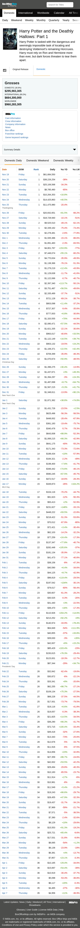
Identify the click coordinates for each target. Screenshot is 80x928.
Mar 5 (5, 727)
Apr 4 (4, 878)
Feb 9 (5, 603)
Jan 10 (5, 448)
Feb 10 (5, 608)
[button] (76, 4)
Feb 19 (5, 653)
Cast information (13, 118)
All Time (47, 902)
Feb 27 (5, 696)
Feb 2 (5, 567)
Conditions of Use (10, 925)
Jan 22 (5, 512)
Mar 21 (5, 807)
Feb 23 (5, 676)
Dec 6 (5, 263)
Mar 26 (5, 832)
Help (61, 909)
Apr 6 (4, 888)
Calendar (59, 12)
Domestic (9, 12)
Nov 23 (5, 194)
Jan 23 (5, 517)
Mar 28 (5, 842)
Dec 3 (5, 248)
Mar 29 (5, 847)
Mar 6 (5, 732)
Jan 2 (4, 408)
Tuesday (23, 194)
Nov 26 (5, 213)
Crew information (13, 121)
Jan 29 (5, 547)
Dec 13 (5, 298)
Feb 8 (5, 598)
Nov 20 (5, 179)
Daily (5, 20)
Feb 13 (5, 623)
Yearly (65, 20)
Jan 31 (5, 557)
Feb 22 (5, 671)
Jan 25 (5, 527)
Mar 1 (5, 706)
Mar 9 (5, 747)
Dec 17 (5, 318)
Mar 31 (5, 858)
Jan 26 (5, 532)
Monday (22, 189)
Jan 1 (4, 400)
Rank (36, 169)
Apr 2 (4, 868)
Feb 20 (5, 658)
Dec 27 (5, 372)
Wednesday (24, 199)
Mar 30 (5, 853)
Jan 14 (5, 469)
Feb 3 (5, 572)
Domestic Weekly (63, 160)
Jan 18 (5, 492)
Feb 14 (5, 628)
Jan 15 (5, 474)
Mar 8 (5, 742)
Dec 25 (5, 359)
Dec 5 (5, 258)
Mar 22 (5, 812)
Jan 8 (4, 438)
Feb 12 (5, 618)
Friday (22, 174)
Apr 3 (4, 873)
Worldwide (43, 12)
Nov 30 (5, 233)
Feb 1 (5, 562)
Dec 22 (5, 344)
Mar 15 (5, 777)
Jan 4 (4, 418)
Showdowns (35, 905)
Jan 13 (5, 464)
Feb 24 (5, 681)
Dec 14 (5, 303)
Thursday (23, 204)
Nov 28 (5, 223)
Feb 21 (5, 663)
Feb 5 (5, 582)
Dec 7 (5, 268)
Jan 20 (5, 502)
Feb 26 (5, 691)
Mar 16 (5, 782)
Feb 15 (5, 633)
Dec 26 (5, 367)
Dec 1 (5, 238)
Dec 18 (5, 323)
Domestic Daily (13, 160)
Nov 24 (5, 199)
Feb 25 (5, 686)
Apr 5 (4, 883)
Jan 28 (5, 542)
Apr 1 (4, 863)
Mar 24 (5, 822)
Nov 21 (5, 184)
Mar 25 (5, 827)
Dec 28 (5, 377)
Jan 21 (5, 507)
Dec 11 (5, 288)
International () (15, 94)
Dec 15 (5, 308)
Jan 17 (5, 484)
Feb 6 (5, 588)
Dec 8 (5, 273)
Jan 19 (5, 497)
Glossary (20, 909)
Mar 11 (5, 757)
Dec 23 (5, 349)
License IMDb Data (48, 909)
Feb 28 (5, 701)
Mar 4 (5, 722)
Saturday (23, 179)
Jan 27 (5, 537)
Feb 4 (5, 577)
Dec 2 (5, 243)
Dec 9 (5, 278)
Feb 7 (5, 593)
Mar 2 (5, 711)
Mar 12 (5, 762)
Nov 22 (5, 189)
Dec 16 (5, 313)
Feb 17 (5, 643)
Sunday (22, 184)
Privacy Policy (30, 925)
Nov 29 (5, 228)
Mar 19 (5, 797)
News (8, 127)
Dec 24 (5, 354)
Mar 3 (5, 717)
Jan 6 (4, 428)
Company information (15, 124)
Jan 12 (5, 459)
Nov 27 (5, 218)
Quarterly (54, 20)
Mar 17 (5, 787)
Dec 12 (5, 293)
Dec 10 (5, 283)
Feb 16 (5, 638)
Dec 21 (5, 339)
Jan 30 (5, 552)
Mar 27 (5, 837)
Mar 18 (5, 792)
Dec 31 (5, 392)
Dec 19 (5, 328)
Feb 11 (5, 613)
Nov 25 (5, 204)
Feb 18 (5, 648)
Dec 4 (5, 253)
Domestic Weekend (37, 160)
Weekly (29, 20)
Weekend (16, 20)
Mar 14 (5, 772)
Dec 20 (5, 333)
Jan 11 (5, 453)
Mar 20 (5, 802)
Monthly (41, 20)
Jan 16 (5, 479)
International (25, 12)
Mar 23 (5, 817)
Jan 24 (5, 522)
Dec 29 (5, 382)
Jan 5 (4, 423)
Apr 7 (4, 893)
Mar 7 (5, 737)
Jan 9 (4, 443)
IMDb (52, 914)
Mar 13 (5, 767)
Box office (9, 130)
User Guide (32, 909)
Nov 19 (5, 174)
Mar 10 (5, 752)
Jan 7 (4, 433)
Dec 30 (5, 387)
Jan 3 (4, 413)
